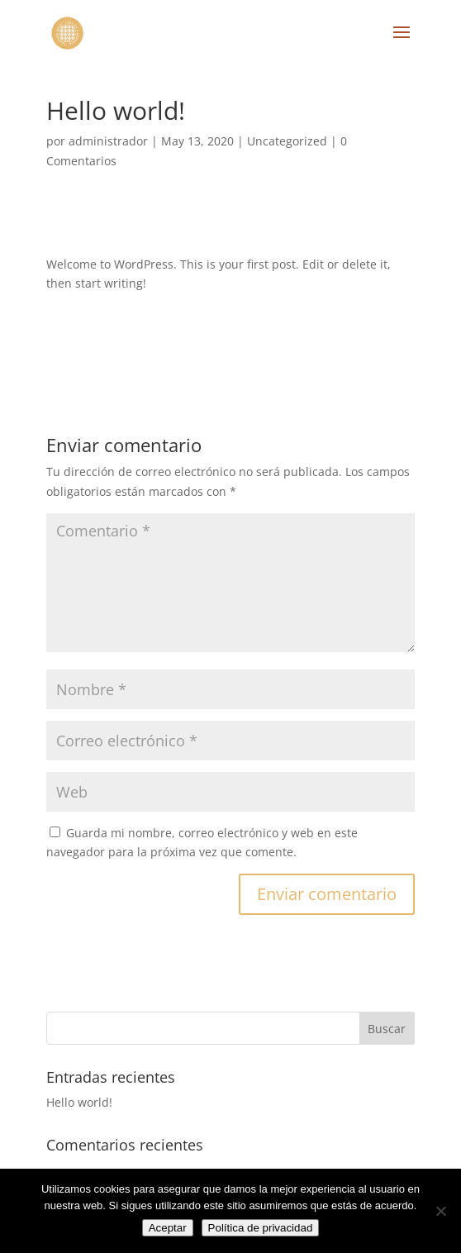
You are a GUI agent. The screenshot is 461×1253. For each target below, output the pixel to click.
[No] (440, 1211)
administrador (108, 141)
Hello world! (79, 1102)
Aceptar (168, 1228)
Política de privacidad (260, 1228)
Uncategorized (287, 141)
